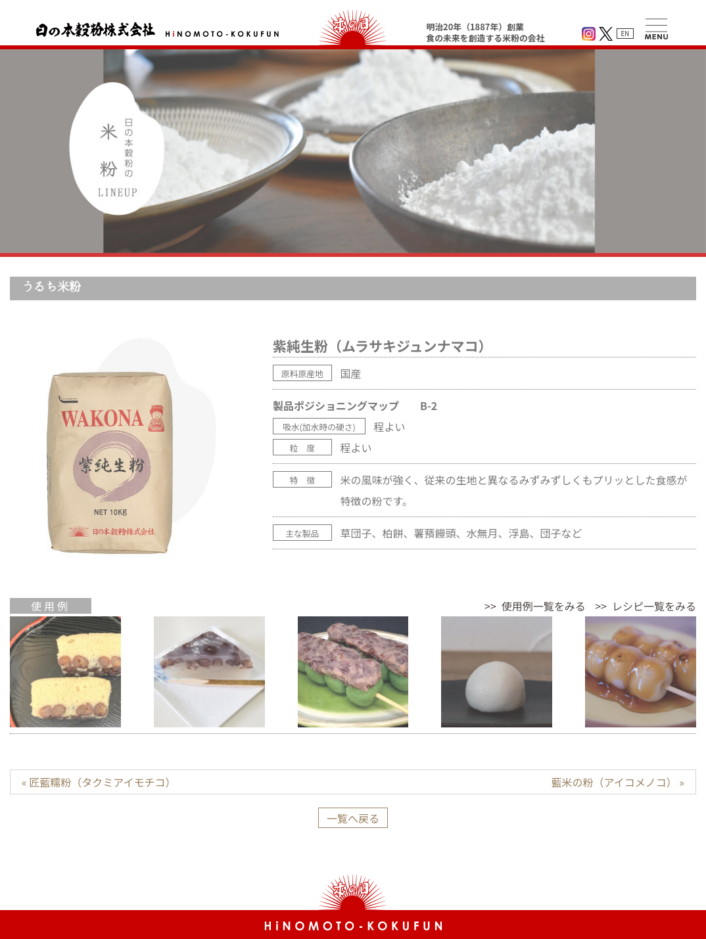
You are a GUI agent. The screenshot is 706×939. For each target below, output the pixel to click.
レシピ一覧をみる (654, 606)
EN (625, 33)
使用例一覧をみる (544, 606)
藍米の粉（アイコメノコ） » (618, 782)
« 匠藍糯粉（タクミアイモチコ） (99, 782)
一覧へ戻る (353, 818)
